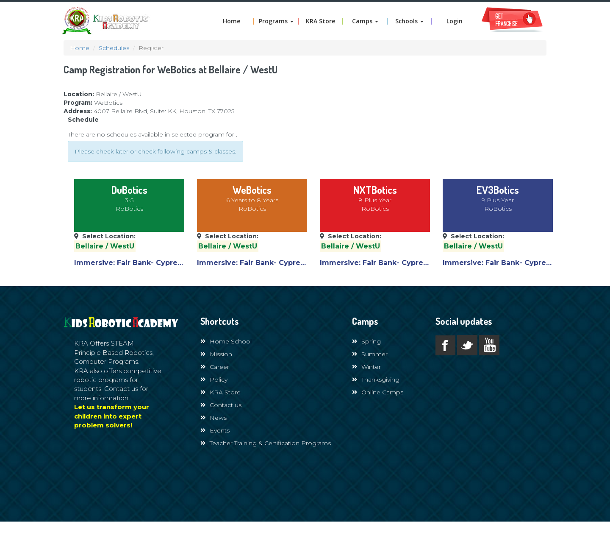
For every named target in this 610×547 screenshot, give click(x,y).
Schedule (83, 119)
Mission (216, 354)
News (213, 417)
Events (215, 430)
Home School (226, 341)
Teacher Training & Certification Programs (265, 443)
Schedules (114, 48)
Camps (365, 21)
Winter (366, 367)
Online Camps (377, 392)
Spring (366, 341)
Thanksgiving (375, 379)
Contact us (220, 405)
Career (214, 367)
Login (454, 21)
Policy (213, 379)
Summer (370, 354)
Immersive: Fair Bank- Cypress (129, 263)
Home (231, 21)
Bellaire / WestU (104, 246)
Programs (276, 21)
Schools (409, 21)
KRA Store (320, 21)
